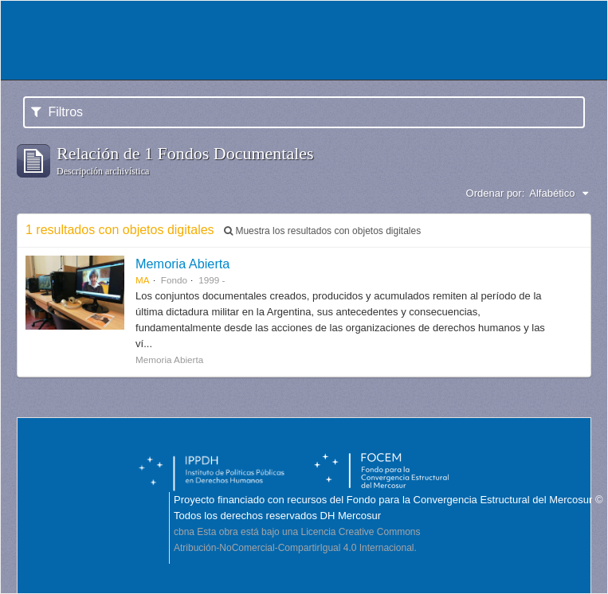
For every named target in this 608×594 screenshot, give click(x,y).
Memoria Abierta (182, 263)
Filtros (57, 112)
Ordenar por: (495, 193)
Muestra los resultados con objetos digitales (322, 230)
